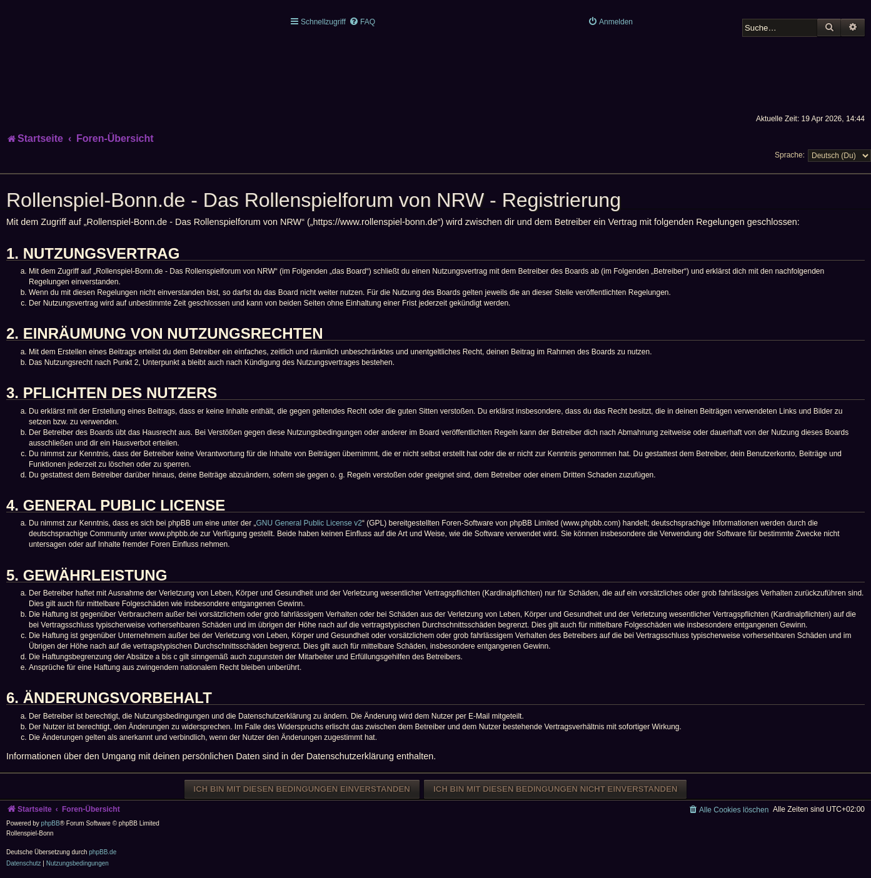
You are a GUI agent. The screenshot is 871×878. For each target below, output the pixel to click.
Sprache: (790, 155)
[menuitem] (362, 22)
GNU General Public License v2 (309, 523)
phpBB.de (102, 852)
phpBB (50, 823)
